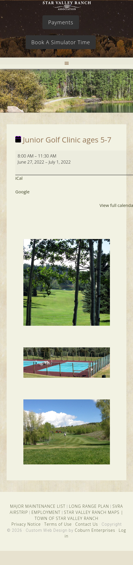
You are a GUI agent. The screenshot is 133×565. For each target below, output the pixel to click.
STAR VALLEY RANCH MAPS (91, 512)
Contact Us (86, 524)
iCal (19, 178)
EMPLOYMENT (46, 512)
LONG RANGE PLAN (89, 506)
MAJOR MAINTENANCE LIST (37, 506)
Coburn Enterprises (95, 530)
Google (22, 191)
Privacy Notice (26, 524)
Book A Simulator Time (60, 42)
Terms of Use (58, 524)
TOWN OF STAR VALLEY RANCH (66, 518)
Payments (60, 22)
